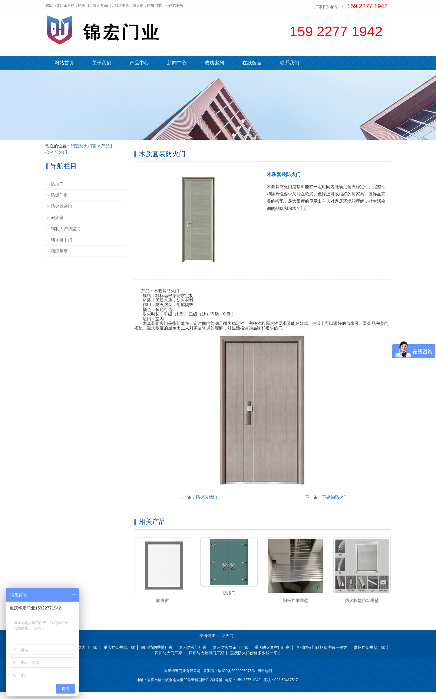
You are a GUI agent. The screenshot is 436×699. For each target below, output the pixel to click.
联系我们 (289, 62)
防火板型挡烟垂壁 (362, 600)
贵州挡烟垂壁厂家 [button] (369, 654)
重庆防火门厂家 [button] (83, 654)
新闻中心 (177, 62)
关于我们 (101, 62)
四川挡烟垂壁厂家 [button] (157, 654)
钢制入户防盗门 (66, 228)
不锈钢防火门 (335, 497)
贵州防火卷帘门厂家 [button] (230, 654)
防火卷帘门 (61, 206)
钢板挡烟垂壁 (295, 600)
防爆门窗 (59, 195)
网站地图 (264, 678)
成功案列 (214, 62)
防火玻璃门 (206, 497)
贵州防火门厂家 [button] (192, 654)
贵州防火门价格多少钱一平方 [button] (321, 654)
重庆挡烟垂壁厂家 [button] (119, 654)
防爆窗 (162, 600)
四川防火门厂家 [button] (168, 660)
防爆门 (229, 592)
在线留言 (252, 62)
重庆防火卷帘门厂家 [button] (272, 654)
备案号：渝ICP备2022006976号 (230, 678)
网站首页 (64, 62)
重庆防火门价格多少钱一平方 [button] (255, 660)
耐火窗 (57, 217)
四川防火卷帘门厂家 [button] (206, 660)
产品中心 (139, 62)
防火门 (173, 290)
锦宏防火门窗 (83, 145)
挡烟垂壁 (59, 251)
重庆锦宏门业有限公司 (182, 678)
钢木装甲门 (61, 239)
